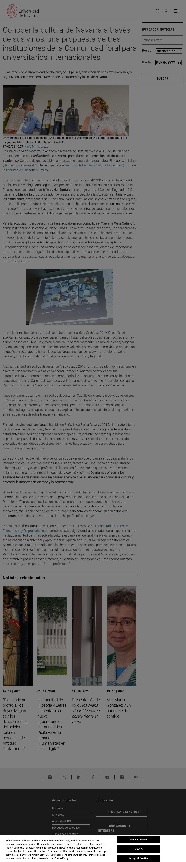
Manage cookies (138, 839)
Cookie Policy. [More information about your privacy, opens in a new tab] (61, 858)
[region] (93, 848)
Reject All (138, 849)
